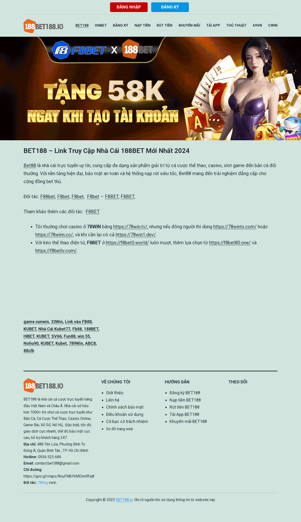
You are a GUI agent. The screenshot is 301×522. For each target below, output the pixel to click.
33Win (57, 321)
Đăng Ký (120, 25)
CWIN (272, 25)
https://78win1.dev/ (136, 234)
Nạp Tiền (142, 25)
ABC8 (90, 343)
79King (43, 483)
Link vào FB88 (78, 321)
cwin (52, 482)
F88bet (47, 196)
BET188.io (124, 500)
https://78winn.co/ (54, 234)
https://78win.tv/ (130, 226)
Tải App (213, 25)
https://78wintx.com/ (235, 226)
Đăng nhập (129, 6)
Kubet (61, 343)
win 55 (84, 336)
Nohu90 (31, 343)
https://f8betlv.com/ (56, 250)
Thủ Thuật (236, 25)
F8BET (112, 196)
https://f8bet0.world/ (127, 242)
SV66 (56, 336)
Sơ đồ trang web (119, 429)
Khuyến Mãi (189, 25)
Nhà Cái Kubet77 (54, 328)
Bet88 (30, 165)
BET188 (82, 25)
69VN (257, 25)
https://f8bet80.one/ (230, 242)
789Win (76, 343)
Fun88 (69, 336)
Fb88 (77, 328)
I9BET (29, 336)
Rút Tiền (164, 25)
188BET (91, 328)
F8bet (63, 196)
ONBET (101, 25)
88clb (29, 350)
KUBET (30, 328)
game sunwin (36, 321)
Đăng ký (170, 6)
